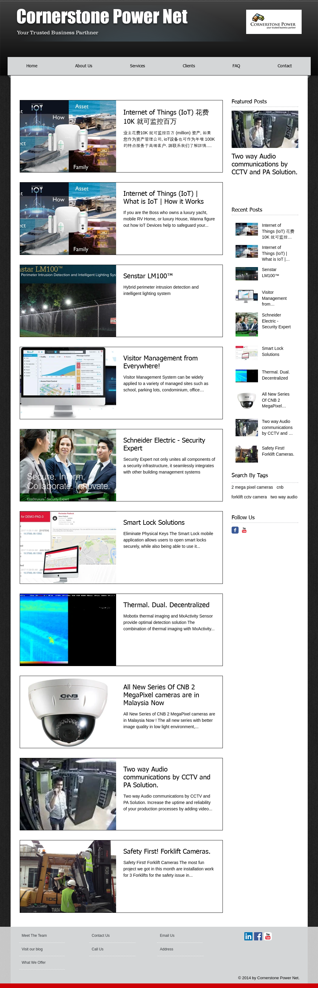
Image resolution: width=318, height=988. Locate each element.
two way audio (283, 496)
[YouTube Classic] (244, 530)
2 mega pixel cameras (252, 487)
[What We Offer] (40, 962)
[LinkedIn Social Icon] (248, 936)
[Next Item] (288, 129)
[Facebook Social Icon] (258, 936)
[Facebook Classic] (235, 530)
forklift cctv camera (249, 496)
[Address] (176, 949)
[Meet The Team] (45, 935)
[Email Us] (176, 935)
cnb (279, 487)
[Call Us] (109, 949)
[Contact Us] (106, 935)
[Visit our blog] (37, 949)
